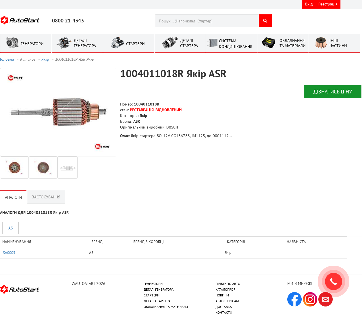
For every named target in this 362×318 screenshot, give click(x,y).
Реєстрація (328, 4)
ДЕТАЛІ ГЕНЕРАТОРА (159, 289)
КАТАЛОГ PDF (225, 289)
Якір (45, 59)
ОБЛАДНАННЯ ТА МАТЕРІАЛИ (166, 306)
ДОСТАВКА (223, 306)
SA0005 (9, 252)
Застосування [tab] (46, 197)
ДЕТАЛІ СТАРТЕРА (157, 301)
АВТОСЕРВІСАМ (227, 301)
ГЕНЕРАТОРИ (153, 283)
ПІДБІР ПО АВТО (227, 283)
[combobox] (207, 20)
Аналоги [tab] (13, 197)
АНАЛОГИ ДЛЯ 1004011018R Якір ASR (34, 212)
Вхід (309, 4)
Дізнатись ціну (332, 91)
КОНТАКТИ (223, 312)
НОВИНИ (222, 295)
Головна (7, 59)
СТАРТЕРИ (151, 295)
